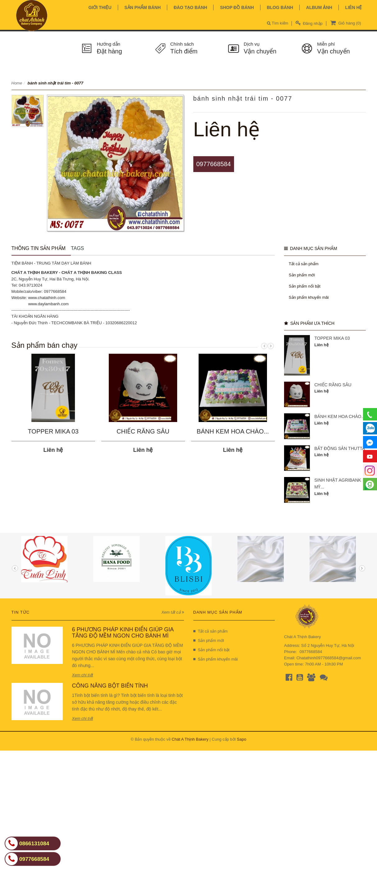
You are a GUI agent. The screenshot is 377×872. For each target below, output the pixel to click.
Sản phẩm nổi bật (304, 286)
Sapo (241, 739)
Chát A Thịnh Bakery (190, 739)
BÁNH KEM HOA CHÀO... (233, 431)
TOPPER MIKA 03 (53, 431)
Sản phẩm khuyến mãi (309, 297)
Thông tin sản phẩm (38, 248)
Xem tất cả (172, 612)
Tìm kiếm (277, 23)
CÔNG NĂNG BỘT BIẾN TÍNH (110, 686)
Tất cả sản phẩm (304, 263)
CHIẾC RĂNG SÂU (143, 431)
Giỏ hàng (345, 22)
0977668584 (213, 164)
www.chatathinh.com (46, 297)
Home (16, 83)
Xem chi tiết (82, 675)
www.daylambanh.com (48, 304)
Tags (77, 248)
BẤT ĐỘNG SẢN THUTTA (340, 448)
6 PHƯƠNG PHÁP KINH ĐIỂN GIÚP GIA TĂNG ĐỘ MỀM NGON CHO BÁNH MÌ (122, 632)
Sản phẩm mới (302, 275)
